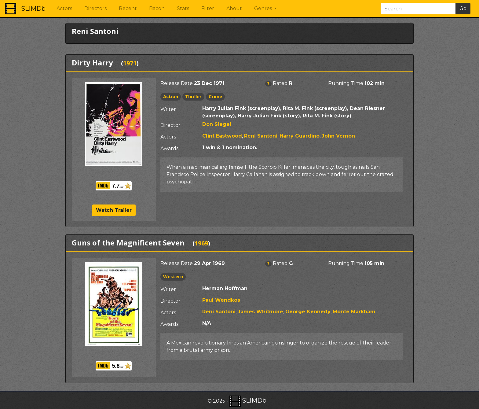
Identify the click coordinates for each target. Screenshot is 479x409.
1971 (130, 63)
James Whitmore (260, 312)
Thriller (193, 96)
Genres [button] (263, 8)
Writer (168, 109)
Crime (215, 96)
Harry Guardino (300, 136)
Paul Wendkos (221, 300)
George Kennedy (308, 312)
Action (170, 96)
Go (462, 8)
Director (170, 125)
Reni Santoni (260, 136)
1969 (201, 243)
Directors (95, 8)
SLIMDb (33, 8)
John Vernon (338, 136)
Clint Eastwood (222, 136)
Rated (280, 83)
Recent (128, 8)
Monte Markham (354, 312)
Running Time (345, 83)
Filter (207, 8)
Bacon (157, 8)
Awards (169, 148)
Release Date (176, 83)
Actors (64, 8)
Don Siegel (216, 124)
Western (173, 276)
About (234, 8)
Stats (183, 8)
